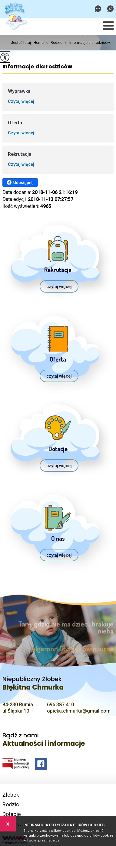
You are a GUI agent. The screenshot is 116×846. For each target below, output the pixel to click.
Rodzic (53, 43)
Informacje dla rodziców (37, 66)
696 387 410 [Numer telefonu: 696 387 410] (60, 704)
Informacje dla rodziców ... (88, 43)
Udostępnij (20, 182)
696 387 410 (110, 8)
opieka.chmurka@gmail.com (98, 8)
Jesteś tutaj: (22, 42)
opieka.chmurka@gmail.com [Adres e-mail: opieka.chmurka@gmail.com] (79, 711)
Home (39, 42)
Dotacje (11, 814)
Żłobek (10, 795)
